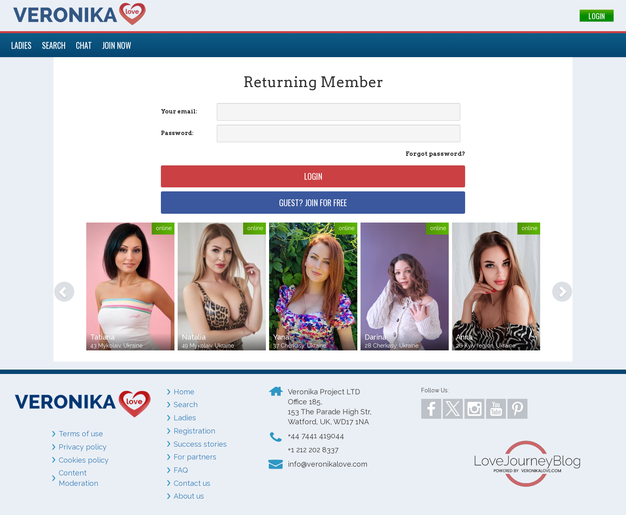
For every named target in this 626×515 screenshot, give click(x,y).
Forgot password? (435, 153)
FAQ (181, 470)
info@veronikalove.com (327, 464)
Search (186, 404)
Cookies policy (84, 460)
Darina (375, 337)
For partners (195, 457)
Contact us (192, 483)
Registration (194, 431)
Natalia (194, 337)
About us (189, 496)
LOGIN (596, 16)
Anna (464, 337)
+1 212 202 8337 (313, 449)
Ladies (185, 418)
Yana (281, 337)
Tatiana (102, 337)
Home (184, 392)
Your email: (179, 111)
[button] (60, 288)
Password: (177, 133)
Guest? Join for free (313, 203)
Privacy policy (83, 447)
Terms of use (81, 433)
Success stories (200, 444)
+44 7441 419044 (316, 435)
